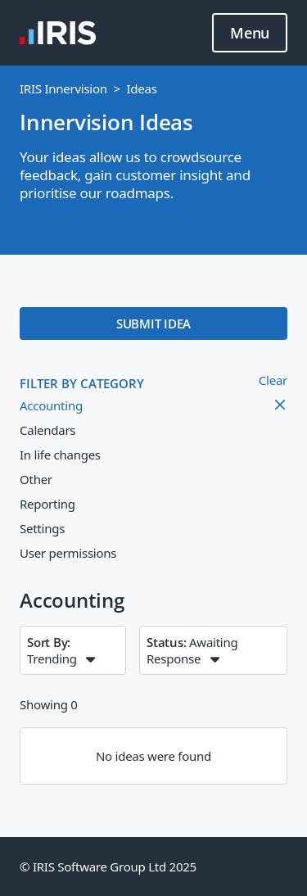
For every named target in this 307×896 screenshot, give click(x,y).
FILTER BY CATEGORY (82, 383)
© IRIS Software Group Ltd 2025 (108, 866)
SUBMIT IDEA (153, 323)
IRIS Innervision (63, 88)
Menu (249, 33)
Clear (273, 380)
